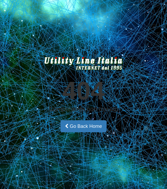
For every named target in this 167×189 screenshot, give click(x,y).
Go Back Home (83, 126)
